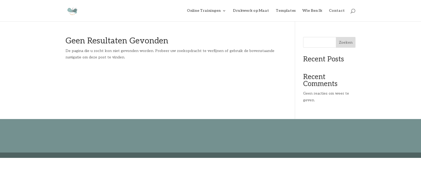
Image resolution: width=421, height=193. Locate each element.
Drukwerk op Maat (251, 11)
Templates (286, 11)
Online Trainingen (204, 11)
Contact (337, 11)
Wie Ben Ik (312, 11)
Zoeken (346, 42)
